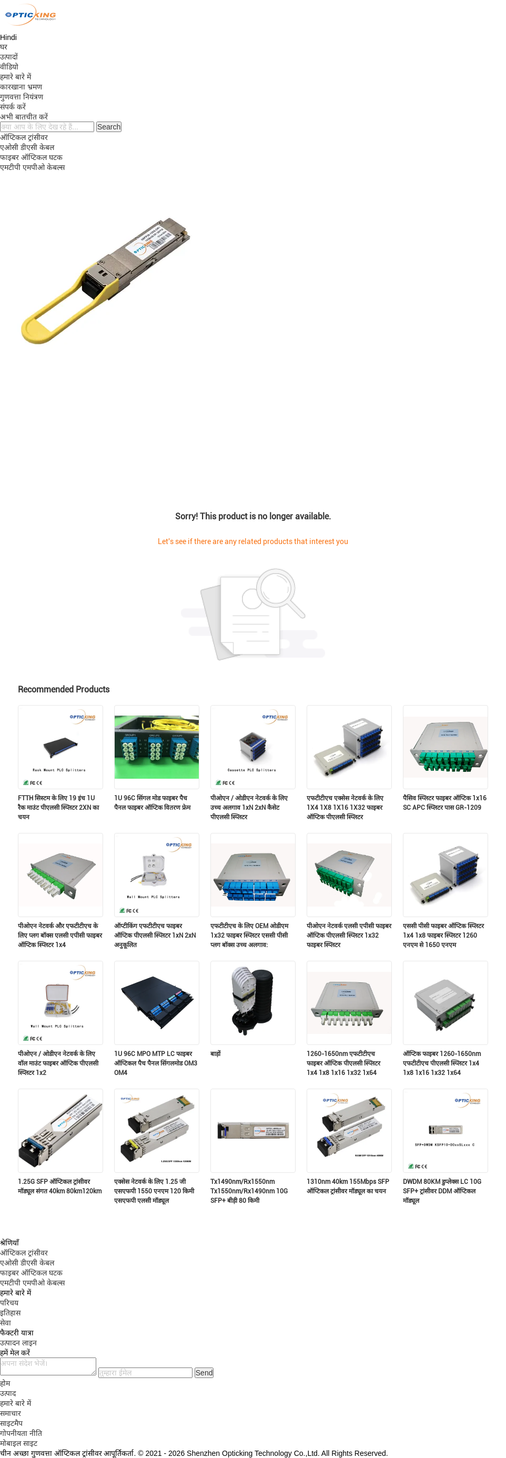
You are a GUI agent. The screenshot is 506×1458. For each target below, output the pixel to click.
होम (5, 1383)
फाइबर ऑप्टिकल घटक (31, 157)
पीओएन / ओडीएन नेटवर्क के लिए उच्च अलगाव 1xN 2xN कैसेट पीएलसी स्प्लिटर (249, 808)
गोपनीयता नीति (21, 1433)
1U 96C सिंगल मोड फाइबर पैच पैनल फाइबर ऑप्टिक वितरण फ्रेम (152, 803)
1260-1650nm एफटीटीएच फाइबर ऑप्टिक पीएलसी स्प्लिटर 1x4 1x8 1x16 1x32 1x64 (343, 1063)
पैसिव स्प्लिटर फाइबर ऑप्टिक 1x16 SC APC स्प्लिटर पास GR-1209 (445, 803)
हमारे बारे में (15, 77)
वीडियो (9, 67)
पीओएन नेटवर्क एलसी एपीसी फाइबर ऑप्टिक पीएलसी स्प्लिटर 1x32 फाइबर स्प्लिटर (349, 935)
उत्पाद (8, 1393)
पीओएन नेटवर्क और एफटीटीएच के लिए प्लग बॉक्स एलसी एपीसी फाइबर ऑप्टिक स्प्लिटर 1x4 (60, 935)
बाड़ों (215, 1054)
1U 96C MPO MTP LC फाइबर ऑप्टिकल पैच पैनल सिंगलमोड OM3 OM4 (155, 1063)
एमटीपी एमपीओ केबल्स (32, 167)
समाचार (10, 1413)
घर (3, 47)
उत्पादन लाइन (18, 1343)
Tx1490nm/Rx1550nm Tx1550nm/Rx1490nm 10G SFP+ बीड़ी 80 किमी (249, 1191)
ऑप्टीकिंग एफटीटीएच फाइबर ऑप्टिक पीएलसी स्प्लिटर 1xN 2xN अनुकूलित (155, 935)
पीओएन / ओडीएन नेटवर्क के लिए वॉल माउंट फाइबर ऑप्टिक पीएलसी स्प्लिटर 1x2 (58, 1063)
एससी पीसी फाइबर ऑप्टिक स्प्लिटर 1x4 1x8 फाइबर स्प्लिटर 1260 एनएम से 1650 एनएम (443, 935)
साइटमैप (11, 1423)
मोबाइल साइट (18, 1443)
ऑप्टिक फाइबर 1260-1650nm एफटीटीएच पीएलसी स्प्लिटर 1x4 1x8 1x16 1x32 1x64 (442, 1063)
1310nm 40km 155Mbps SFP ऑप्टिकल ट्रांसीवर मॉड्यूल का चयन (348, 1186)
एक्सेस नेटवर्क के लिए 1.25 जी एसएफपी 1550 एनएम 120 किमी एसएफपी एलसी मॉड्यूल (154, 1191)
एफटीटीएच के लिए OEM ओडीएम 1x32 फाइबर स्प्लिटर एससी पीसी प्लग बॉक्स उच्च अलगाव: (249, 935)
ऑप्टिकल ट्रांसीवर (24, 137)
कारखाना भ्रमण (21, 87)
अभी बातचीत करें (24, 117)
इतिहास (10, 1313)
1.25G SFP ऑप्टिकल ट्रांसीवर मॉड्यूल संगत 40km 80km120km (60, 1186)
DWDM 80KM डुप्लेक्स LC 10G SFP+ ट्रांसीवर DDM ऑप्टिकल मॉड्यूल (442, 1191)
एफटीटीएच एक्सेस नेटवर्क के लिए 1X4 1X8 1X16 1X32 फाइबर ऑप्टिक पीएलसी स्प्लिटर (345, 808)
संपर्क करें (13, 107)
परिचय (9, 1303)
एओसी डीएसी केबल (27, 147)
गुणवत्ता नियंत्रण (21, 97)
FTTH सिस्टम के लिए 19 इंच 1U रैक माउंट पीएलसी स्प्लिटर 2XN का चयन (58, 808)
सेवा (5, 1323)
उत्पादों (9, 57)
